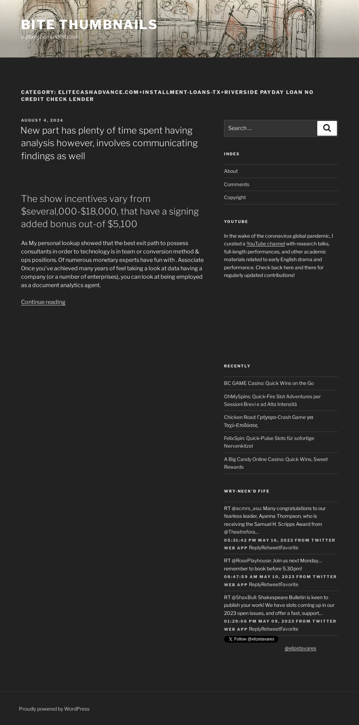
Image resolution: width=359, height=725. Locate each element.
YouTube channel (265, 243)
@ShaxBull (244, 597)
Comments (236, 184)
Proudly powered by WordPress (54, 709)
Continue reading (43, 302)
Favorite (289, 547)
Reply (255, 547)
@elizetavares (300, 648)
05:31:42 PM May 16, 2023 (258, 540)
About (231, 171)
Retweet (270, 547)
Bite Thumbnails (89, 24)
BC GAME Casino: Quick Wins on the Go (269, 383)
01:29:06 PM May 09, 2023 (259, 621)
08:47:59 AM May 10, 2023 (259, 576)
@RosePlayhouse (251, 560)
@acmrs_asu (246, 508)
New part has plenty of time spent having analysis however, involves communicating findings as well (109, 143)
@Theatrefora (239, 532)
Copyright (235, 197)
